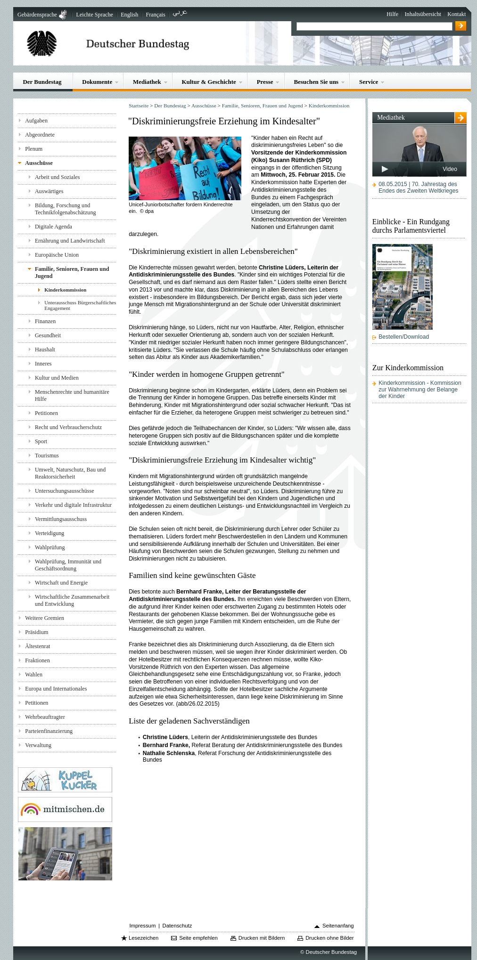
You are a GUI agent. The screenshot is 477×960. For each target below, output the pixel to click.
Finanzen (45, 321)
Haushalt (45, 349)
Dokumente (97, 81)
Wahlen (33, 674)
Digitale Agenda (53, 226)
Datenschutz (177, 925)
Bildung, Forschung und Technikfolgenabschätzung (65, 209)
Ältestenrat (37, 646)
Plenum (33, 149)
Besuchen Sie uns (316, 81)
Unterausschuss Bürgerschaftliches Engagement (80, 305)
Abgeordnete (40, 134)
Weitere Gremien (44, 618)
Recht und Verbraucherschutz (68, 427)
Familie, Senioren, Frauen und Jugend (72, 272)
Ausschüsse (39, 163)
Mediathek (147, 81)
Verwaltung (38, 745)
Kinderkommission (65, 290)
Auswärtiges (49, 191)
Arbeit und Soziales (57, 177)
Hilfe (392, 14)
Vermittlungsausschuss (61, 519)
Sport (41, 441)
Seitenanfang (338, 925)
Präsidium (36, 632)
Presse (265, 81)
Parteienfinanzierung (49, 731)
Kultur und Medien (57, 377)
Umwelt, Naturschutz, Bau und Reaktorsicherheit (70, 473)
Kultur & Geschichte (209, 81)
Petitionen (46, 413)
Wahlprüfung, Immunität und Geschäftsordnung (68, 565)
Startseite (138, 105)
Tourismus (47, 455)
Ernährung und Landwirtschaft (70, 240)
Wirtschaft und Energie (61, 582)
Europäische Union (57, 255)
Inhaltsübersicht (423, 14)
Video (450, 169)
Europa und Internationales (56, 688)
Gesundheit (48, 335)
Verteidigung (50, 533)
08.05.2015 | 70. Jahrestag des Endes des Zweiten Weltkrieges (418, 187)
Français (155, 14)
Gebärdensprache (37, 14)
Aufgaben (36, 120)
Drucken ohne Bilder (329, 938)
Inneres (43, 363)
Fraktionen (37, 660)
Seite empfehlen (198, 938)
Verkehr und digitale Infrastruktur (73, 505)
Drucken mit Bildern (261, 938)
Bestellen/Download (403, 337)
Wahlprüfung (50, 547)
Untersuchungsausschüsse (64, 491)
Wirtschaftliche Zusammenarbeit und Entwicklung (72, 600)
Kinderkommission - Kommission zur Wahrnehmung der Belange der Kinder (419, 389)
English (129, 14)
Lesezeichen (143, 938)
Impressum (142, 925)
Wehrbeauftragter (45, 717)
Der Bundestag (42, 81)
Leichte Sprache (94, 14)
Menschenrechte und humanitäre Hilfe (72, 395)
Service (368, 81)
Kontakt (456, 14)
